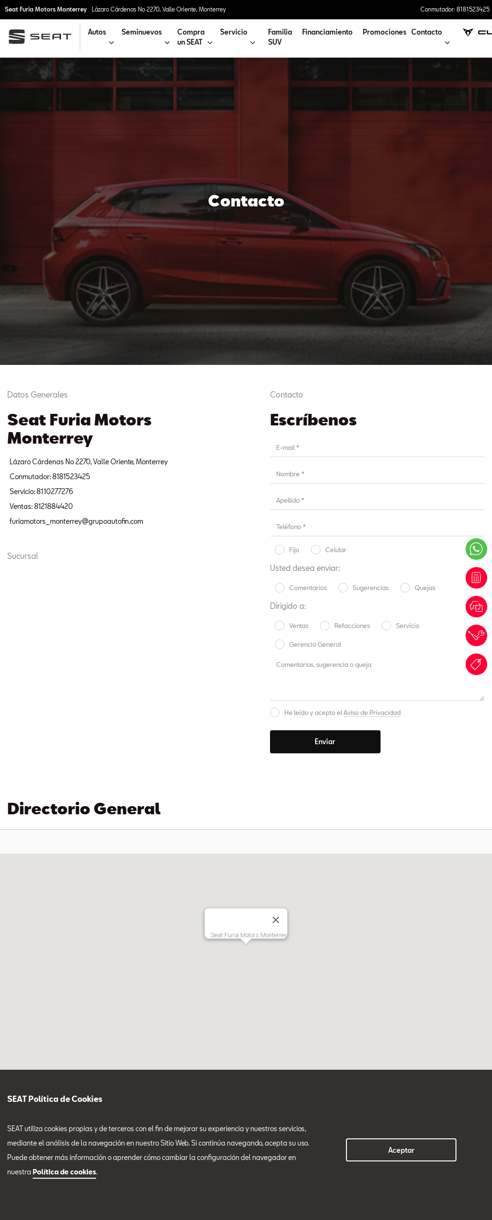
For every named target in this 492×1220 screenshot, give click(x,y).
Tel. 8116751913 (321, 853)
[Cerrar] (275, 612)
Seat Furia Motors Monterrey (46, 9)
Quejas (425, 280)
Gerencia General (315, 337)
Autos (16, 1034)
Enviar (325, 434)
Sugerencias (371, 280)
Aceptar (401, 1150)
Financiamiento (327, 32)
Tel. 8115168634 (36, 853)
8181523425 (122, 1070)
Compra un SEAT (33, 1067)
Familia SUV (280, 37)
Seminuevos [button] (142, 32)
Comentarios (308, 280)
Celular (335, 242)
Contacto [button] (426, 32)
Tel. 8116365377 (418, 862)
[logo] (44, 37)
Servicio (407, 318)
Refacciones (352, 318)
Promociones (384, 32)
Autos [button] (97, 32)
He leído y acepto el (342, 405)
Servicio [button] (233, 32)
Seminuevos (325, 866)
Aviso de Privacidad (372, 405)
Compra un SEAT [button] (191, 37)
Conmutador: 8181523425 (455, 9)
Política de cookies (64, 1172)
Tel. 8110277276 (131, 853)
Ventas (298, 318)
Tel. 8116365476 (227, 853)
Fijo (294, 242)
